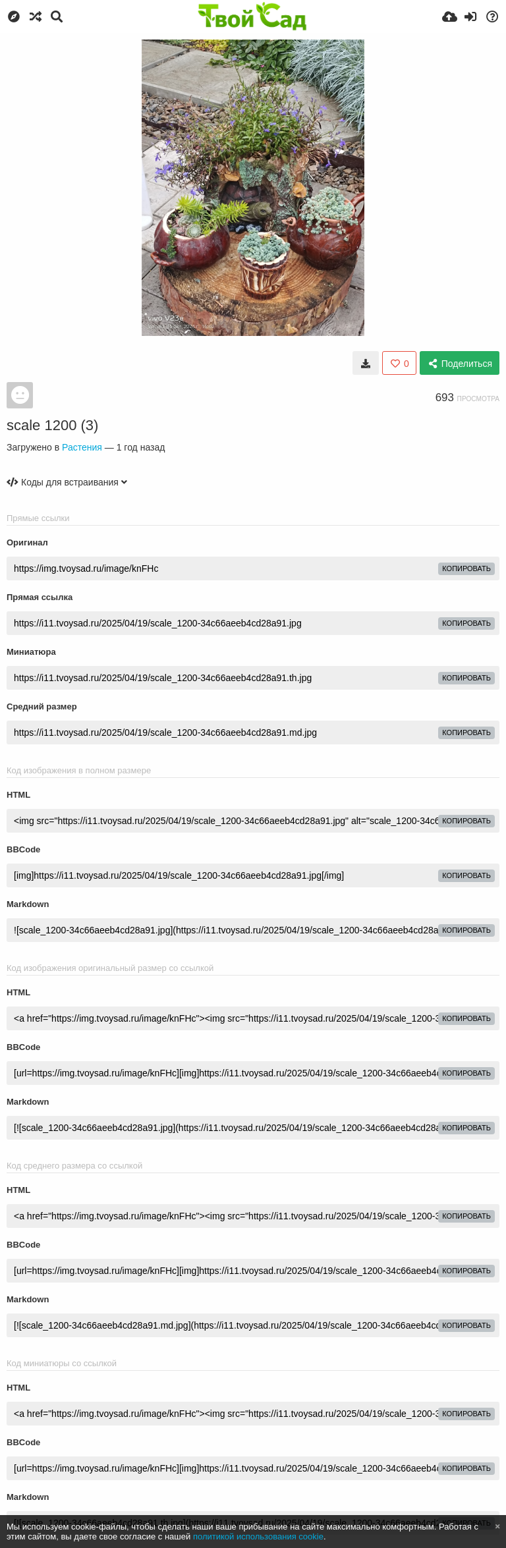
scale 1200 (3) (52, 425)
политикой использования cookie (258, 1536)
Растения (82, 447)
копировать (466, 568)
